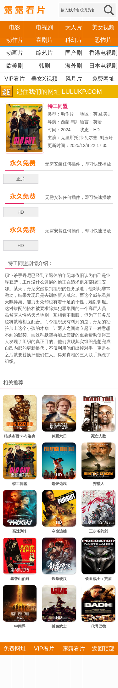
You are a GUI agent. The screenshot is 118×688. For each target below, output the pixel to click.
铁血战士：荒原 (98, 579)
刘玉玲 (106, 137)
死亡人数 (98, 436)
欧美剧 (14, 66)
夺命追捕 (59, 531)
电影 (14, 27)
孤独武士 (59, 626)
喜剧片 (44, 40)
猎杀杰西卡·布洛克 (19, 436)
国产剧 (73, 53)
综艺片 (44, 53)
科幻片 (73, 40)
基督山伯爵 (19, 579)
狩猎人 (98, 484)
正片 (20, 178)
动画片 (14, 53)
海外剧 (73, 66)
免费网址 (103, 79)
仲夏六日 (59, 436)
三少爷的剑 (98, 531)
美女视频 (103, 27)
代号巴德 (98, 626)
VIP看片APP (14, 85)
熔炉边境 (59, 484)
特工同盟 (18, 263)
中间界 (19, 626)
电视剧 (44, 27)
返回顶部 (103, 649)
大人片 (73, 27)
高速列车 (19, 531)
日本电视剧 (103, 66)
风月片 (73, 79)
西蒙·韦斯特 (72, 121)
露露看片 (73, 649)
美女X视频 (44, 79)
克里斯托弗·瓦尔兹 (79, 137)
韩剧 (44, 66)
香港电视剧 (103, 53)
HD (21, 212)
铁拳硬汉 (59, 579)
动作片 (14, 40)
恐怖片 (103, 40)
